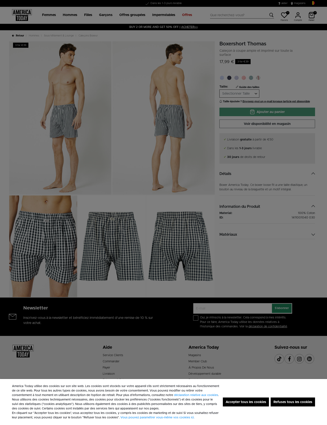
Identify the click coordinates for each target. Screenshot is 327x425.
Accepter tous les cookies (246, 402)
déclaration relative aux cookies (196, 395)
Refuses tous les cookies (292, 402)
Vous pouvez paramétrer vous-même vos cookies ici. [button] (157, 417)
